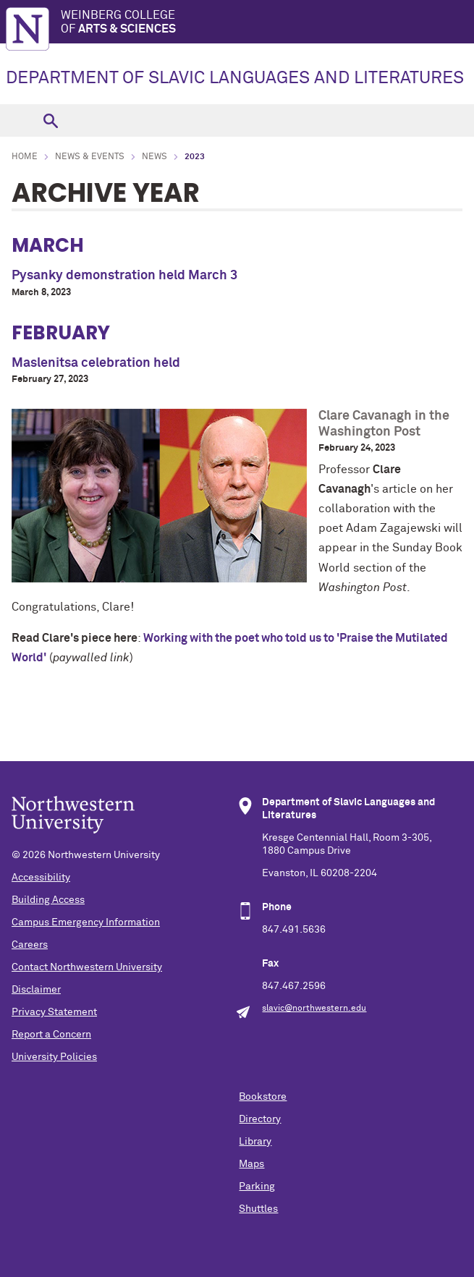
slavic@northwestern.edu (314, 1008)
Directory (260, 1119)
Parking (257, 1186)
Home (25, 157)
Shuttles (258, 1209)
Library (255, 1142)
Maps (251, 1164)
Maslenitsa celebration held (96, 363)
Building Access (48, 900)
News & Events (89, 157)
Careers (30, 945)
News (154, 157)
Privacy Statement (54, 1012)
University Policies (54, 1057)
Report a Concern (51, 1035)
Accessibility (41, 878)
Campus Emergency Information (86, 922)
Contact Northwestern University (87, 967)
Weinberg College (267, 22)
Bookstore (263, 1097)
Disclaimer (36, 990)
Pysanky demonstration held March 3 (124, 275)
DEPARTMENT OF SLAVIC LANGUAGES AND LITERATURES (235, 78)
